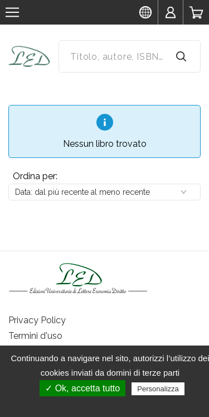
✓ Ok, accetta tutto (82, 388)
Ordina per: (35, 176)
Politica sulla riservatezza (110, 404)
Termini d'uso (35, 335)
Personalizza (157, 389)
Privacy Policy (37, 320)
